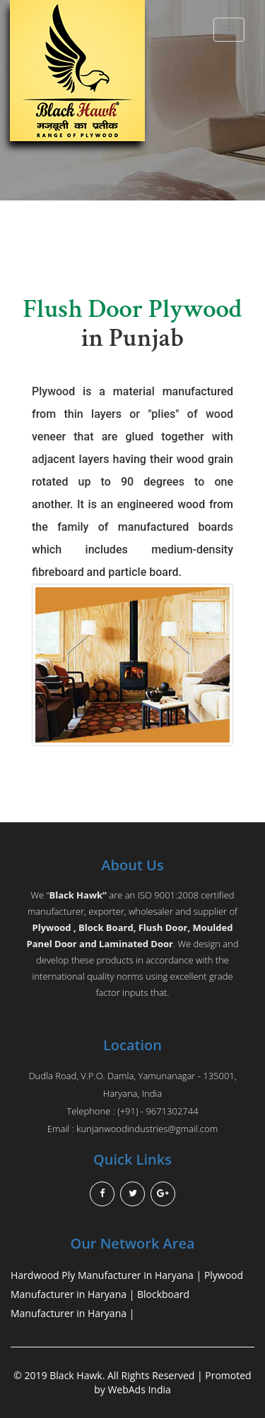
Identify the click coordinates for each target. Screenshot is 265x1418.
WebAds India (138, 1389)
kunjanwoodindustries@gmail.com (147, 1128)
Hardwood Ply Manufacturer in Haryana (102, 1275)
